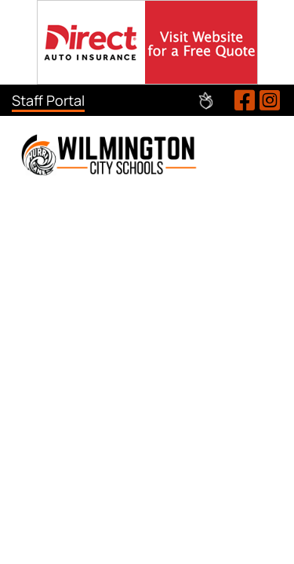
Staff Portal (48, 100)
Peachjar (206, 100)
